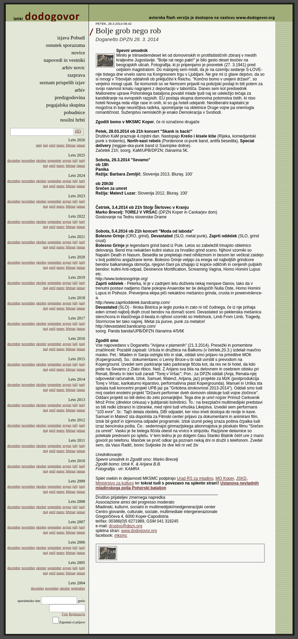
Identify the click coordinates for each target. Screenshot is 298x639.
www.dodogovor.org (139, 530)
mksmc (120, 535)
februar (71, 145)
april (52, 145)
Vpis (64, 614)
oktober (41, 160)
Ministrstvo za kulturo (115, 483)
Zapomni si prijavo (72, 622)
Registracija (77, 614)
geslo (81, 601)
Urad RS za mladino (195, 478)
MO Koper (225, 478)
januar (81, 145)
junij (39, 145)
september (54, 160)
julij (75, 160)
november (28, 160)
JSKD (241, 478)
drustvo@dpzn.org (125, 526)
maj (45, 145)
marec (60, 145)
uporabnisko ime (28, 601)
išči (78, 130)
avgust (66, 160)
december (13, 160)
